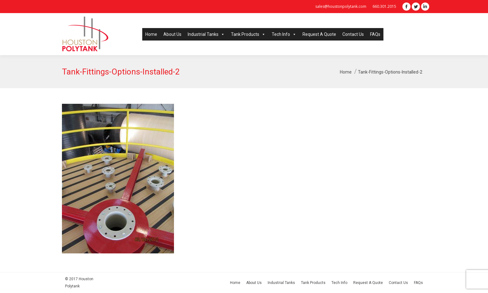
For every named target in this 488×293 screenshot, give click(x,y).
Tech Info (284, 34)
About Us (172, 34)
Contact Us (353, 34)
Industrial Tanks (206, 34)
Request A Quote (319, 34)
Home (151, 34)
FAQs (375, 34)
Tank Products (248, 34)
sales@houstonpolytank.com (340, 6)
